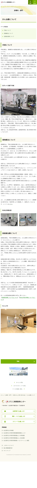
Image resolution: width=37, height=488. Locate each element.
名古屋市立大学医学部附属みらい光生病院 (14, 438)
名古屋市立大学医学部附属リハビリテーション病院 (16, 440)
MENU (34, 2)
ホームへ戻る (19, 382)
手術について (7, 30)
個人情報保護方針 (8, 448)
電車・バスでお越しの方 (18, 416)
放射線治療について (9, 36)
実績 (18, 361)
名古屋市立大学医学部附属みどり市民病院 (14, 435)
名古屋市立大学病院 (9, 430)
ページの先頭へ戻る (17, 389)
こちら (11, 204)
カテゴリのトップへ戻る (19, 385)
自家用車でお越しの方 (18, 411)
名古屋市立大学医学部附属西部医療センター (15, 433)
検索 (30, 2)
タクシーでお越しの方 (18, 421)
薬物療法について (8, 33)
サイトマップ (7, 450)
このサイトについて (9, 445)
